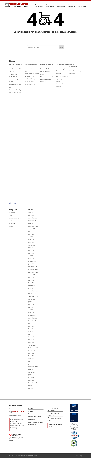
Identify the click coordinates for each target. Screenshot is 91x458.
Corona (11, 221)
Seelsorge (58, 86)
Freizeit (42, 74)
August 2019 (31, 372)
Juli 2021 (30, 323)
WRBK (11, 226)
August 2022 (31, 299)
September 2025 (33, 226)
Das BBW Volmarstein (39, 5)
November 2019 (33, 366)
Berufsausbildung (29, 79)
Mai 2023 (31, 280)
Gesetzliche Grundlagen (15, 90)
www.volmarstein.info (15, 415)
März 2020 (31, 361)
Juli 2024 (30, 248)
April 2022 (31, 310)
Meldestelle (31, 419)
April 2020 (31, 358)
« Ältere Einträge (13, 203)
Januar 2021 (31, 339)
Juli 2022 (30, 302)
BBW (10, 215)
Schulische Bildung (30, 81)
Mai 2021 (31, 329)
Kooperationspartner (15, 84)
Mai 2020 (31, 356)
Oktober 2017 (32, 385)
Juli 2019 (30, 375)
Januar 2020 (31, 364)
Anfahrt (30, 411)
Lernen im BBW (29, 69)
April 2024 (31, 256)
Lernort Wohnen (45, 71)
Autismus (58, 73)
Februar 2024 (32, 261)
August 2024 (31, 245)
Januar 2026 (31, 215)
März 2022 (31, 312)
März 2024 (31, 258)
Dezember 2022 (32, 288)
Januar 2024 (31, 264)
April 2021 (31, 331)
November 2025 (33, 221)
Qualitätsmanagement (15, 79)
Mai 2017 (31, 388)
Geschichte (12, 71)
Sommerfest (12, 223)
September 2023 (33, 272)
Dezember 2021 (32, 318)
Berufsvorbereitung (30, 76)
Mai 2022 (31, 307)
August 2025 (31, 229)
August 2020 (31, 350)
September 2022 (33, 296)
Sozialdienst (59, 84)
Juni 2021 (31, 326)
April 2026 (31, 212)
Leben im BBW (44, 69)
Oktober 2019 (32, 369)
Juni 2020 (31, 353)
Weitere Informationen (73, 65)
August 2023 (31, 275)
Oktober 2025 (32, 223)
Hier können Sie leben (61, 5)
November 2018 (33, 383)
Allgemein (12, 212)
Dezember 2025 (32, 218)
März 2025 (31, 239)
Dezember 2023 (32, 266)
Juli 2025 (30, 231)
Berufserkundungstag (15, 218)
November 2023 (33, 269)
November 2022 (33, 291)
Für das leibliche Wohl (46, 77)
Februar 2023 (32, 285)
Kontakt (11, 81)
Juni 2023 (31, 277)
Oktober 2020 (32, 345)
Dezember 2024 (32, 242)
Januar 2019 (31, 380)
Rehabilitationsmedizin (62, 76)
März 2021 (31, 334)
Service (11, 87)
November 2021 (33, 321)
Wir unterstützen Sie (72, 5)
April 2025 (31, 237)
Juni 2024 (31, 250)
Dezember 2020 (32, 342)
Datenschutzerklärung (75, 71)
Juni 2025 (31, 234)
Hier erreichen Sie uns (82, 5)
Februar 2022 (32, 315)
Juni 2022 (31, 304)
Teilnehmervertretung (15, 92)
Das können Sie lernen (51, 5)
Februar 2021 (32, 337)
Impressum (72, 73)
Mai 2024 (31, 253)
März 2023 (31, 283)
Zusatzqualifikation (30, 84)
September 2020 (33, 348)
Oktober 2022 (32, 293)
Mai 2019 (31, 377)
